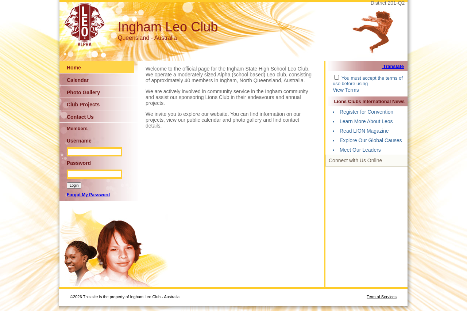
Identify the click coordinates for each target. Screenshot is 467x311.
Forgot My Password (88, 194)
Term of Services (382, 297)
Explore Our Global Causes (371, 140)
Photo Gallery (83, 92)
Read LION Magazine (364, 131)
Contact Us (80, 117)
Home (74, 68)
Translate (393, 66)
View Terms (346, 90)
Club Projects (83, 104)
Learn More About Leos (366, 121)
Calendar (78, 80)
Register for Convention (366, 112)
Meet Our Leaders (360, 150)
